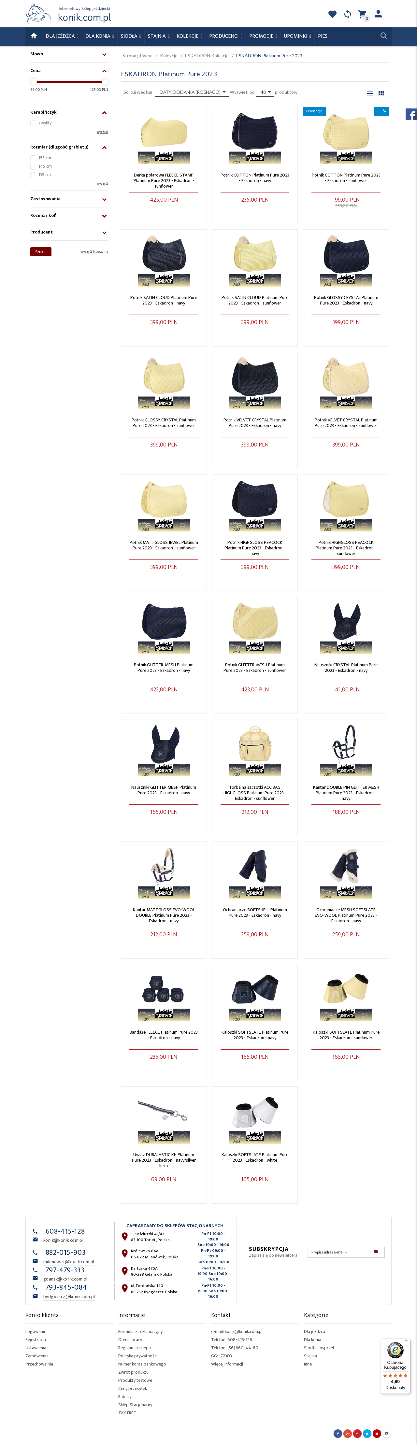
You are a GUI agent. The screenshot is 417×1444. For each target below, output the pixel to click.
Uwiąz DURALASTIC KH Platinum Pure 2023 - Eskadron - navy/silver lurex (164, 1160)
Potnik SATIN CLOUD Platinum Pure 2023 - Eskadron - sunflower (255, 300)
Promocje (262, 36)
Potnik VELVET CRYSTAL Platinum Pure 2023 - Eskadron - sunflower (346, 422)
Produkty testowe (135, 1380)
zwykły (44, 123)
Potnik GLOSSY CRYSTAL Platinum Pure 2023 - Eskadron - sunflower (164, 422)
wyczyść (102, 131)
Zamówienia (37, 1356)
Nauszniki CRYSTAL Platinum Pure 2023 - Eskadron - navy (346, 667)
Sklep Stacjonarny (135, 1405)
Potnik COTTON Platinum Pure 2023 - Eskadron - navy (255, 177)
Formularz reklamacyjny (140, 1331)
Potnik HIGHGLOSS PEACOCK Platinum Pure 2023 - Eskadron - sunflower (346, 548)
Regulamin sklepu (134, 1348)
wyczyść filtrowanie (94, 251)
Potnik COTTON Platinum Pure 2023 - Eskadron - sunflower (346, 177)
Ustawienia (35, 1348)
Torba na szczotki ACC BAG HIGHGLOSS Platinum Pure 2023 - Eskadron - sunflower (254, 793)
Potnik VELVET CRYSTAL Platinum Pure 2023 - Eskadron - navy (254, 422)
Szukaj (41, 251)
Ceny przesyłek (132, 1388)
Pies (322, 36)
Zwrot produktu (133, 1372)
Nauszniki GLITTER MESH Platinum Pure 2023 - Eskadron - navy (163, 790)
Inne (308, 1364)
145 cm (45, 166)
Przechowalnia (39, 1364)
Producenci (224, 36)
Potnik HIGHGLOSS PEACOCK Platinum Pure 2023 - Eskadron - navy (254, 548)
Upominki (296, 36)
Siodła (129, 36)
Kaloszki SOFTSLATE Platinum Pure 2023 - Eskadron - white (255, 1157)
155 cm (44, 158)
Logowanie (35, 1331)
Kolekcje (188, 36)
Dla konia (98, 36)
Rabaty (124, 1396)
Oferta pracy (130, 1339)
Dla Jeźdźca (61, 36)
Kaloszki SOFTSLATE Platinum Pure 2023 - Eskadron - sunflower (346, 1034)
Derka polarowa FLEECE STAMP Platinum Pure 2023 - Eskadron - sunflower (164, 180)
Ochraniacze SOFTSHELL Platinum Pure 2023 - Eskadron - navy (255, 912)
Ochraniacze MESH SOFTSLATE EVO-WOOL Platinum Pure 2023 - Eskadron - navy (346, 915)
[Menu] (406, 1342)
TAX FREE (127, 1413)
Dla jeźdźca (314, 1331)
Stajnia (157, 36)
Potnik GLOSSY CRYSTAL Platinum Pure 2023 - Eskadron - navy (346, 300)
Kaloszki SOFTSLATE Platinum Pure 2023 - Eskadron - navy (255, 1034)
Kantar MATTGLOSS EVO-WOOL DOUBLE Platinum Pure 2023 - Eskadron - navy (164, 915)
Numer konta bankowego (142, 1364)
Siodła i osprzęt (319, 1348)
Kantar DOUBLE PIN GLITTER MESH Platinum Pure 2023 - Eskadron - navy (346, 793)
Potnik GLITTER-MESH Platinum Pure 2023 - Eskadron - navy (164, 667)
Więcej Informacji (227, 1364)
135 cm (44, 174)
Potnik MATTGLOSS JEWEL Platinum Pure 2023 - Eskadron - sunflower (164, 545)
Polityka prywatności (137, 1356)
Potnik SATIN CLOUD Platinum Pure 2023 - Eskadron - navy (163, 300)
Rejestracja (35, 1339)
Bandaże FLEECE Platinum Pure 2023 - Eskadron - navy (164, 1034)
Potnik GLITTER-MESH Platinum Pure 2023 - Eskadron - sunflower (254, 667)
